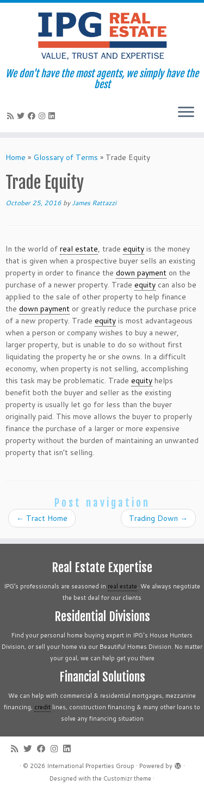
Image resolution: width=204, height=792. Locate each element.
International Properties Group (90, 766)
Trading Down (158, 518)
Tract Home (41, 518)
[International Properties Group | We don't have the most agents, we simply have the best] (102, 35)
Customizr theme (127, 778)
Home (15, 157)
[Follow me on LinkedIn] (53, 115)
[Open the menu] (186, 113)
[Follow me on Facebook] (33, 115)
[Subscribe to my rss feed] (12, 115)
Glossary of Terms (65, 157)
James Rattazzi (94, 202)
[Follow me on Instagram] (43, 115)
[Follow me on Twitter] (22, 115)
